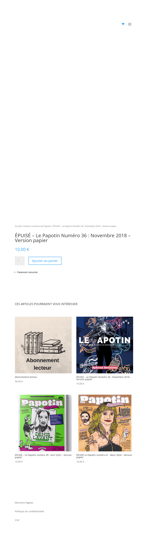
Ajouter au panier (45, 261)
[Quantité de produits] (20, 260)
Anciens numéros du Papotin (37, 226)
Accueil (18, 226)
